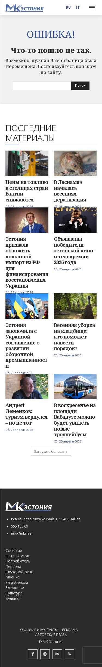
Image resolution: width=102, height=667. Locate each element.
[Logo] (24, 8)
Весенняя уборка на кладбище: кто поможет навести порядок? (74, 337)
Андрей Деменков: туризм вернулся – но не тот (26, 414)
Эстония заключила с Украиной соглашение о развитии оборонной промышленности (26, 345)
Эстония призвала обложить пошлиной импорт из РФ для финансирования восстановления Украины (26, 262)
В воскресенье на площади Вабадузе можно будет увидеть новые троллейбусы (75, 420)
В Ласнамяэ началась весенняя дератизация (70, 191)
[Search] (80, 86)
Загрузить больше (51, 451)
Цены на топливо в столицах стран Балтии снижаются (26, 191)
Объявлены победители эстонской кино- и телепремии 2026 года (74, 250)
